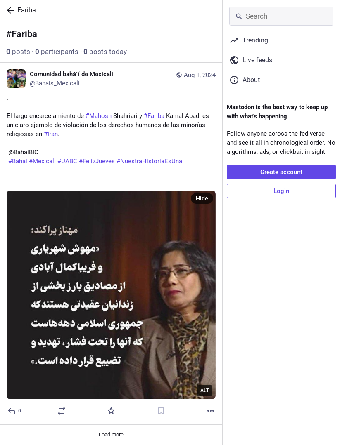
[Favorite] (111, 411)
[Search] (281, 16)
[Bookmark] (161, 411)
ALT (204, 390)
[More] (211, 411)
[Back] (8, 10)
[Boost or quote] (62, 411)
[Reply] (15, 411)
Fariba (26, 10)
